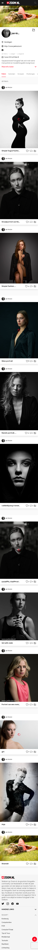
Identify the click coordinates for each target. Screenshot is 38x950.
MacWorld (5, 944)
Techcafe (5, 940)
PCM (3, 926)
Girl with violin (7, 643)
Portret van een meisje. (11, 704)
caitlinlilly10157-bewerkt (11, 506)
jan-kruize (7, 87)
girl (3, 752)
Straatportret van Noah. (11, 222)
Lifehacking (5, 948)
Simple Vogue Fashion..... (11, 151)
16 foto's (5, 54)
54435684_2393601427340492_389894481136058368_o (11, 581)
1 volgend (20, 54)
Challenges (30, 74)
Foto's (4, 74)
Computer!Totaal (7, 929)
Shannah (5, 864)
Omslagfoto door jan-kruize (12, 8)
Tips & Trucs (6, 933)
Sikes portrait (7, 361)
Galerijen (11, 74)
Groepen (21, 74)
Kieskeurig (5, 919)
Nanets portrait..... (9, 433)
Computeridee (7, 922)
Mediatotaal (6, 937)
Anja (3, 824)
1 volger (12, 54)
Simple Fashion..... (9, 286)
